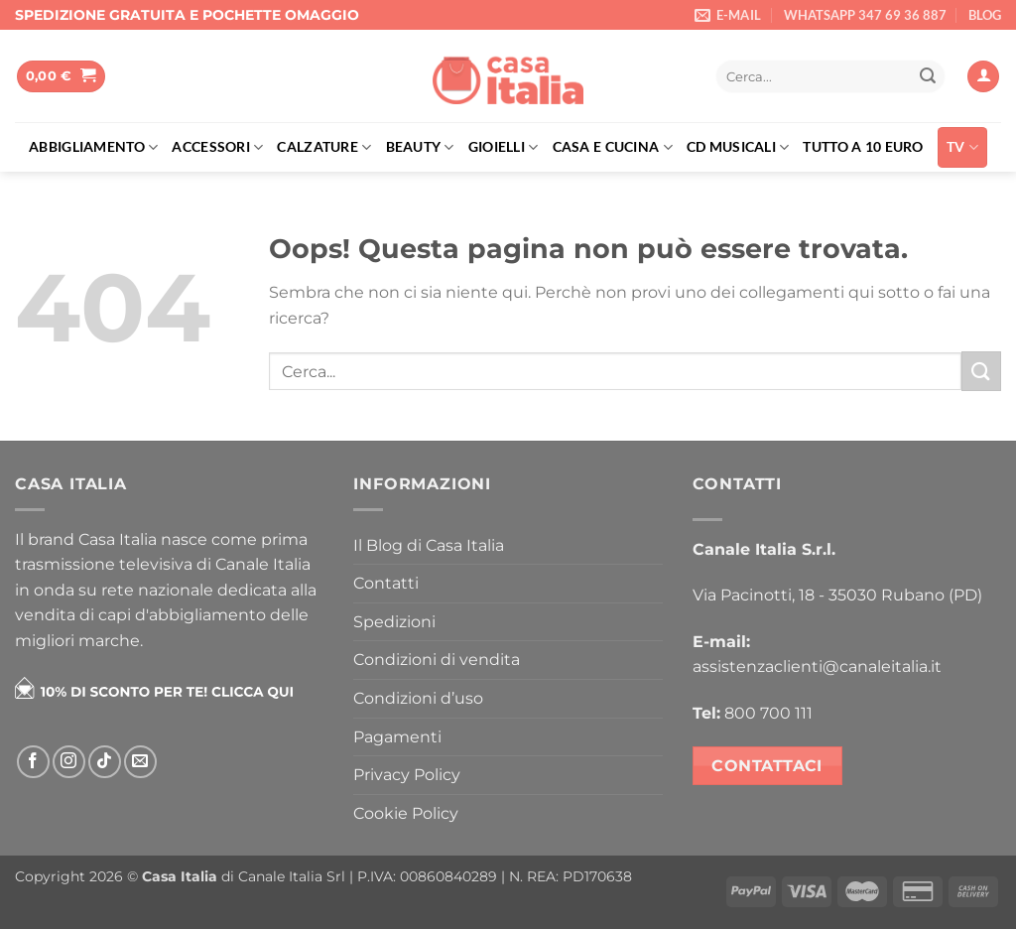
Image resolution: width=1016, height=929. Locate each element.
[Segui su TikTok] (104, 761)
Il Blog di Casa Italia (428, 545)
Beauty (420, 147)
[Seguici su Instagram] (69, 761)
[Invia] (928, 76)
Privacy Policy (406, 774)
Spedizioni (394, 621)
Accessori (217, 147)
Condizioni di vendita (436, 659)
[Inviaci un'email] (140, 761)
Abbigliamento (93, 147)
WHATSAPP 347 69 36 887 (865, 15)
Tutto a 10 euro (863, 146)
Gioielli (503, 147)
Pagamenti (397, 737)
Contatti (386, 583)
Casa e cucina (613, 147)
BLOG (984, 15)
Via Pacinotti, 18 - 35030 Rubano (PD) (837, 595)
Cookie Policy (405, 813)
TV (962, 147)
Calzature (324, 147)
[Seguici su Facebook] (33, 761)
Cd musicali (738, 147)
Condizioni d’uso (418, 698)
